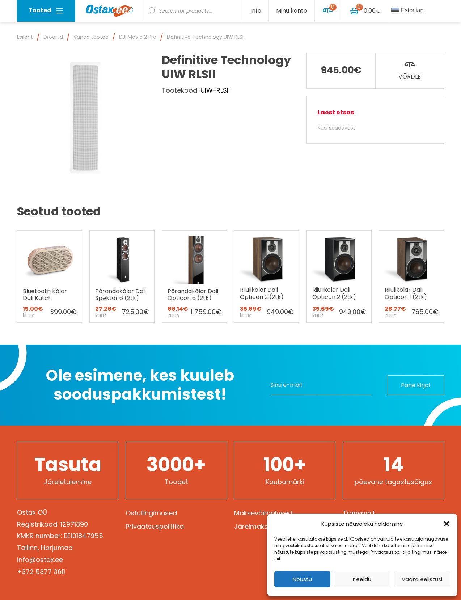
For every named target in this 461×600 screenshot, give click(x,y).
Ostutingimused (151, 512)
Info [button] (255, 11)
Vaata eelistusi (422, 579)
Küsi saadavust (336, 127)
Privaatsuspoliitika (155, 526)
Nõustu (302, 579)
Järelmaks (251, 526)
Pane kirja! (415, 385)
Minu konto (291, 11)
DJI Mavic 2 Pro (137, 37)
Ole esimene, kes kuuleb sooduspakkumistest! (140, 384)
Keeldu (362, 579)
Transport (359, 512)
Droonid (53, 37)
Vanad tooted (91, 37)
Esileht (25, 37)
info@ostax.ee (40, 559)
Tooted (46, 10)
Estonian (407, 11)
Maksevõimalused (263, 512)
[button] (446, 523)
